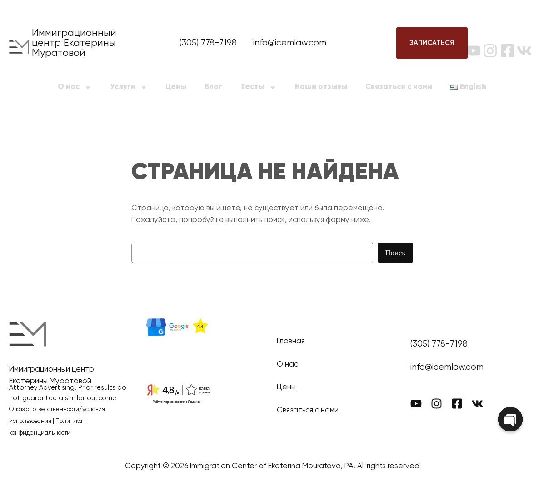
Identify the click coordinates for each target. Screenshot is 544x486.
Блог (213, 87)
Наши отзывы (321, 87)
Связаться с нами (398, 87)
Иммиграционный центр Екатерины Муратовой (74, 43)
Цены (175, 87)
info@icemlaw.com (289, 43)
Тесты (258, 87)
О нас (75, 87)
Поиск (395, 252)
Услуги (129, 87)
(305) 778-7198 (208, 43)
